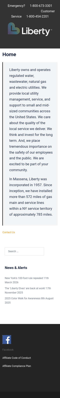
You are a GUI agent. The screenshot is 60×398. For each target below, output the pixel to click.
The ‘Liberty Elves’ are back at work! (25, 288)
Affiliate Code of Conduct (16, 357)
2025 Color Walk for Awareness (22, 298)
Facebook (7, 349)
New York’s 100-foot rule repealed (24, 278)
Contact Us (8, 232)
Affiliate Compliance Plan (16, 366)
